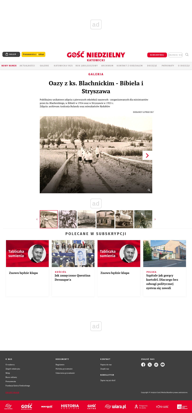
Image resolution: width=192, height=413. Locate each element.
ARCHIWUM (107, 65)
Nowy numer (9, 65)
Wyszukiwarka (187, 54)
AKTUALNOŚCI (27, 65)
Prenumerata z (33, 54)
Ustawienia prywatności (65, 373)
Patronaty (168, 65)
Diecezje (152, 65)
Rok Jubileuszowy (87, 65)
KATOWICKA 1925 (63, 65)
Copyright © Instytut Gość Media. (153, 392)
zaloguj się (175, 55)
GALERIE (44, 65)
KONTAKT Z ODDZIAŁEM (130, 65)
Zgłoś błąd (12, 393)
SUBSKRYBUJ (157, 55)
